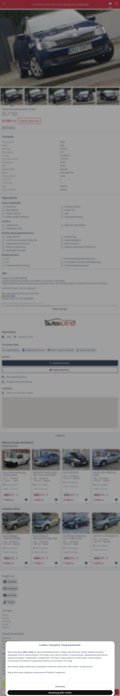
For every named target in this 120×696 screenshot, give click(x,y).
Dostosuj (60, 686)
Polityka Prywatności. (56, 672)
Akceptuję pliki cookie (60, 692)
